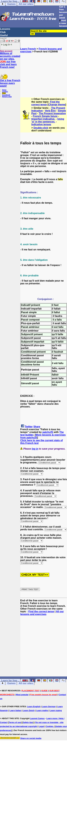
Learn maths (42, 710)
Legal (41, 726)
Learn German (48, 706)
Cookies (49, 726)
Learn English (33, 706)
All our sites (26, 4)
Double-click (41, 127)
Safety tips (28, 722)
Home (4, 90)
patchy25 (47, 432)
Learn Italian (15, 710)
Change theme (56, 104)
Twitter (29, 426)
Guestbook (6, 95)
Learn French (28, 49)
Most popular (22, 694)
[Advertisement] (43, 74)
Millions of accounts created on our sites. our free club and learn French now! (10, 60)
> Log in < (6, 44)
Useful (4, 35)
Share (36, 426)
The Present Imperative (52, 113)
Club (3, 32)
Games (11, 4)
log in (35, 448)
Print (4, 93)
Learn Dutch (29, 710)
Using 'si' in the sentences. (47, 120)
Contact (5, 91)
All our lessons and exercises (42, 613)
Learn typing (56, 710)
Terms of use (15, 722)
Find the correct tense (45, 103)
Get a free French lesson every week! (10, 83)
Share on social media (30, 738)
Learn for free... (10, 680)
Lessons (5, 29)
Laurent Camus (37, 718)
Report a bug (7, 96)
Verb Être (50, 110)
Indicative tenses (41, 124)
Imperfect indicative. (43, 119)
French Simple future (45, 116)
